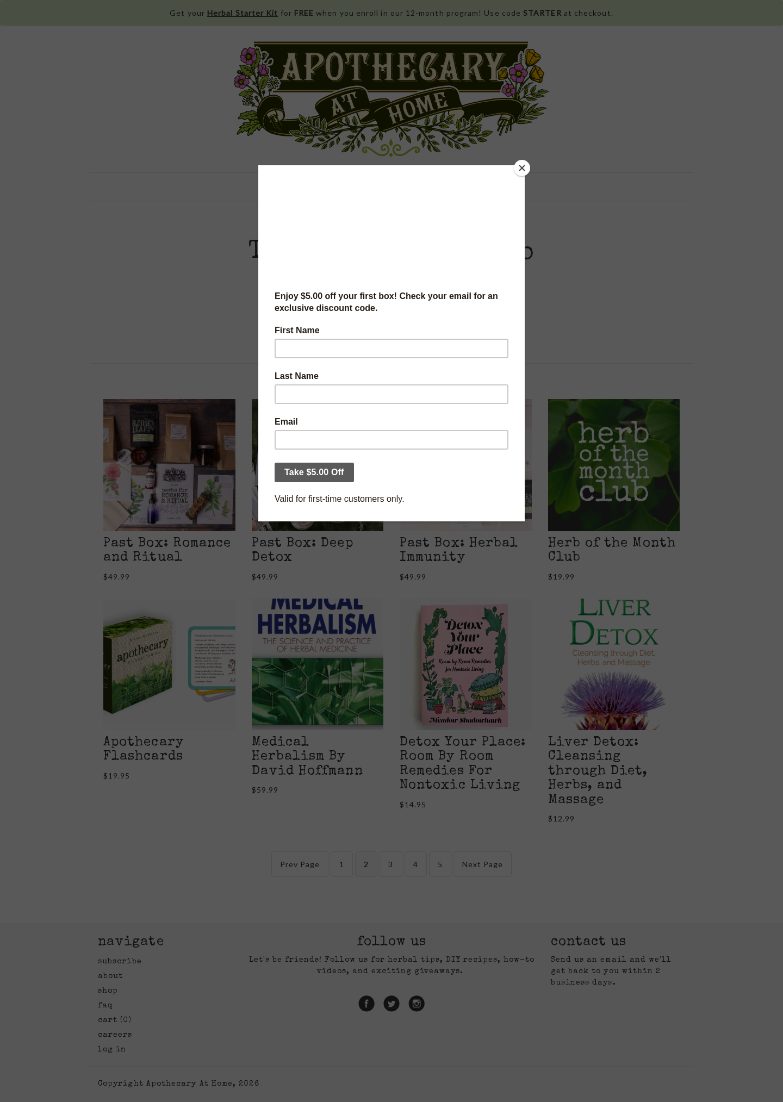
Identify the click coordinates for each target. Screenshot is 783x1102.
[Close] (522, 168)
